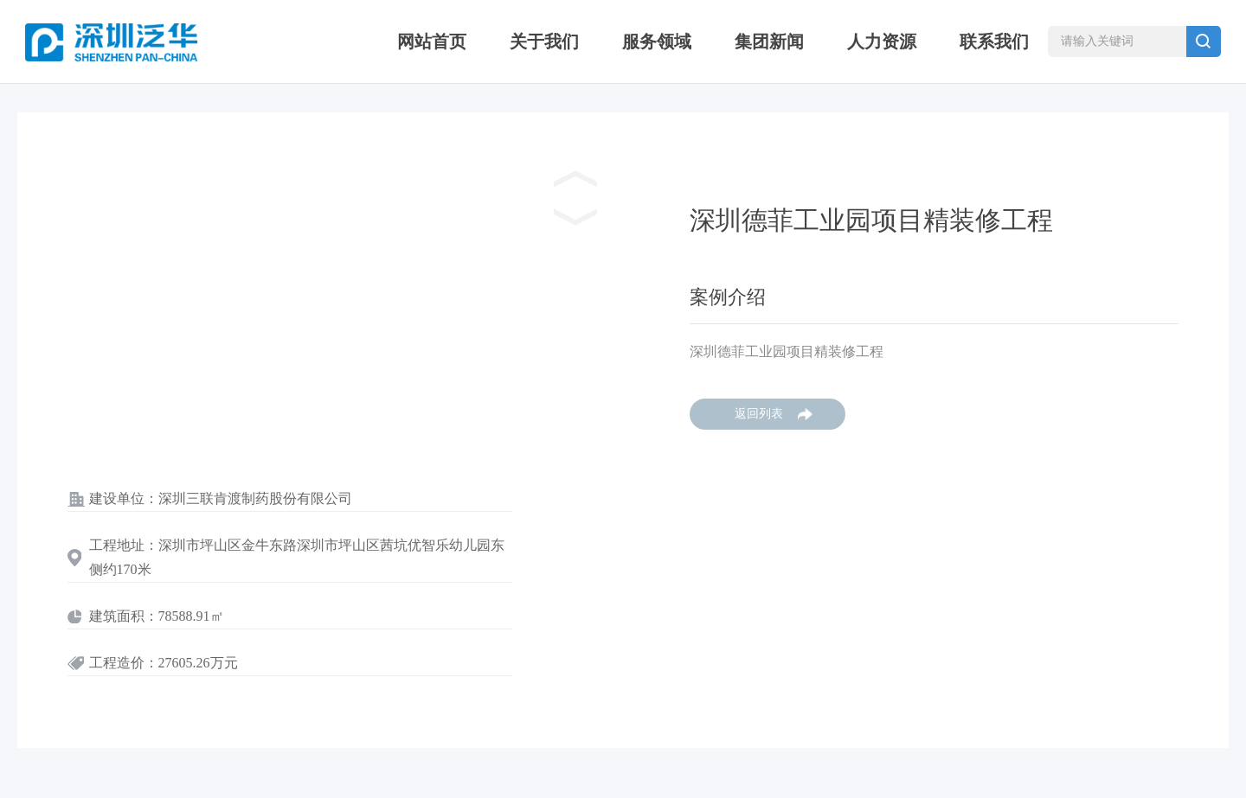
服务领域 (656, 41)
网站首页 (431, 41)
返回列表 (759, 413)
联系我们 (994, 41)
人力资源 (881, 41)
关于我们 (544, 41)
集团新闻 (769, 41)
